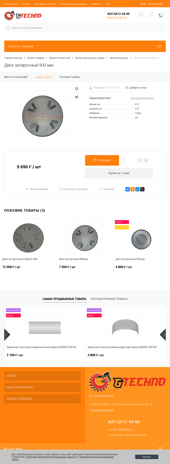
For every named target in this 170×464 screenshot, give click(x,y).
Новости (96, 4)
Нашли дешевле (37, 189)
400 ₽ (121, 355)
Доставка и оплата (45, 4)
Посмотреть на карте (101, 410)
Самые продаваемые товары (64, 299)
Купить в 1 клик (119, 173)
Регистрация (155, 3)
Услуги (26, 4)
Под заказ (106, 189)
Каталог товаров (85, 46)
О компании (11, 4)
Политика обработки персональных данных (50, 456)
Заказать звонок (117, 17)
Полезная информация (73, 4)
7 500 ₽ (85, 269)
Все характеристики (142, 98)
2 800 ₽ (69, 355)
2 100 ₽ (15, 355)
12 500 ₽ (28, 269)
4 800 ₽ (142, 269)
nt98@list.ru (126, 429)
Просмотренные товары (109, 299)
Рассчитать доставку (73, 189)
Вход (143, 3)
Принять (146, 457)
